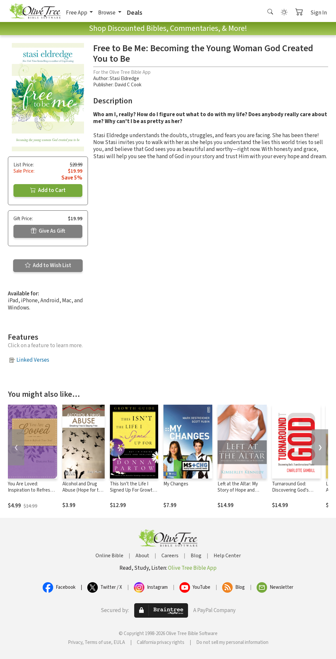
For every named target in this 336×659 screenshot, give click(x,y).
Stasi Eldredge (124, 78)
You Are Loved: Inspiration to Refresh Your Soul (30, 490)
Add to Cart (48, 190)
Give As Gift (48, 231)
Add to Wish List (48, 265)
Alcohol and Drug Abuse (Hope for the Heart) (83, 490)
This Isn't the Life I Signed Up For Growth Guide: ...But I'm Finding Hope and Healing (134, 493)
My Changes (175, 483)
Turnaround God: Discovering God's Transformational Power (290, 493)
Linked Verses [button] (32, 360)
